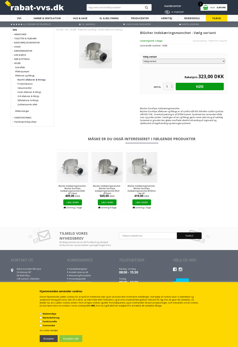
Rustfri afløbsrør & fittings (32, 79)
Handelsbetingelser (78, 269)
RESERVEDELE (192, 18)
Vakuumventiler (25, 88)
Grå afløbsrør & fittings (28, 96)
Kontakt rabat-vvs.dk (78, 272)
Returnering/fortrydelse (80, 275)
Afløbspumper (22, 71)
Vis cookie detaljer (49, 330)
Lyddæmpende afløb (27, 104)
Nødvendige (49, 313)
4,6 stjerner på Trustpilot (37, 24)
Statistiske (49, 325)
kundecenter (172, 6)
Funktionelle (50, 321)
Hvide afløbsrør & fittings (29, 92)
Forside (59, 29)
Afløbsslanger (22, 111)
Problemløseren (25, 83)
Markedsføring (51, 317)
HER (93, 305)
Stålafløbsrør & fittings (28, 100)
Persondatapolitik (77, 278)
